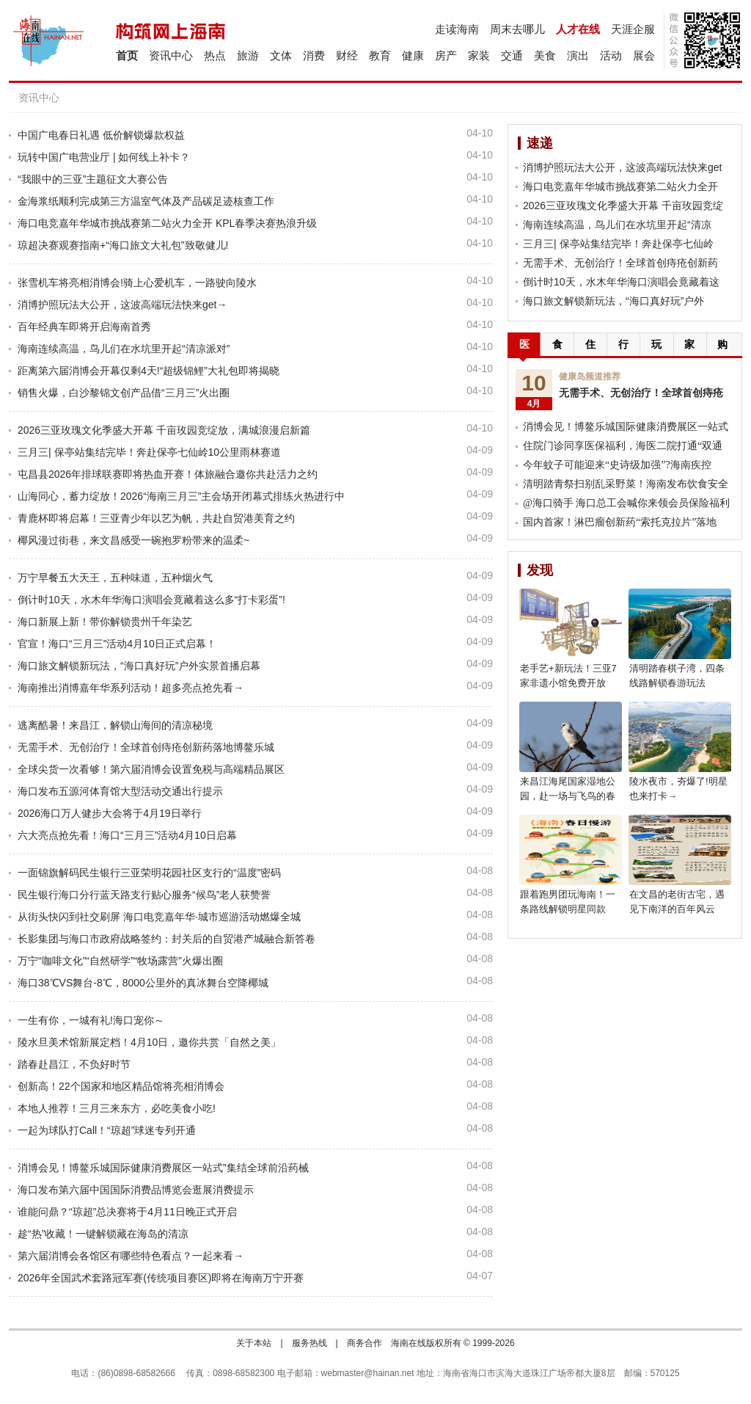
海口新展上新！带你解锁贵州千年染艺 (105, 622)
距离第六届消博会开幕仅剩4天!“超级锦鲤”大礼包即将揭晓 (148, 371)
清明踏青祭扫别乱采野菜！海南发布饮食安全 (625, 484)
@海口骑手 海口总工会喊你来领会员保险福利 (626, 503)
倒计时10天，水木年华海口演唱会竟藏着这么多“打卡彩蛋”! (151, 599)
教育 (380, 55)
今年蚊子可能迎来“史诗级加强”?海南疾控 (617, 464)
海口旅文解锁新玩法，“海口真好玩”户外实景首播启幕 (139, 666)
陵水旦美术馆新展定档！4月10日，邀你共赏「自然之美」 (149, 1042)
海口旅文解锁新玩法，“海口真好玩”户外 (613, 301)
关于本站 (253, 1343)
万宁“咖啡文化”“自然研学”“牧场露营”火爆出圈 (120, 961)
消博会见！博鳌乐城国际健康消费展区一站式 (625, 426)
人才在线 (578, 29)
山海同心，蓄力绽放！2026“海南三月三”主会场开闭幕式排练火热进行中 (181, 496)
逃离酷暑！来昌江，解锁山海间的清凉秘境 (115, 725)
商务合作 (364, 1343)
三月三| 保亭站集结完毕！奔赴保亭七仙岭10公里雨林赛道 (149, 452)
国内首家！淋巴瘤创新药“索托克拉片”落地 (620, 522)
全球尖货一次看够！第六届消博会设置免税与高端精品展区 (151, 769)
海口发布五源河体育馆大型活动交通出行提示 (120, 791)
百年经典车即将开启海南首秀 (84, 326)
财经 (347, 55)
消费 (314, 55)
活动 (611, 55)
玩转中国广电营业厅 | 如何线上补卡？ (104, 157)
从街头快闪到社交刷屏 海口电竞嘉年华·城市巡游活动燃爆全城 (159, 917)
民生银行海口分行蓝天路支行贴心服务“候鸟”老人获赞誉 (144, 895)
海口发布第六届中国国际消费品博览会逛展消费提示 (136, 1190)
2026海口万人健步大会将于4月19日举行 (110, 813)
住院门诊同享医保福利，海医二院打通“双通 (622, 445)
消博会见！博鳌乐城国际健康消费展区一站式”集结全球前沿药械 (163, 1168)
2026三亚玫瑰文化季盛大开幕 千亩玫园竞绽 (623, 205)
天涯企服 (633, 29)
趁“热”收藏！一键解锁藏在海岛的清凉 (103, 1234)
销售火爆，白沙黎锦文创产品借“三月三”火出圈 (124, 393)
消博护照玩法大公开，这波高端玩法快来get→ (122, 304)
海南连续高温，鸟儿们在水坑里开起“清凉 (617, 224)
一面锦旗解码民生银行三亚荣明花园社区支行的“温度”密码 (149, 873)
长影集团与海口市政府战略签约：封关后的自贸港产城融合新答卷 (166, 939)
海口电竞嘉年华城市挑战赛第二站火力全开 (620, 186)
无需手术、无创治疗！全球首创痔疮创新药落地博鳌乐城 (146, 747)
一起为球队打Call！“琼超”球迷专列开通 (107, 1130)
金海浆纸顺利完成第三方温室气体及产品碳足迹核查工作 (146, 201)
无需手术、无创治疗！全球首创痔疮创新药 (620, 263)
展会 (644, 55)
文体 (281, 55)
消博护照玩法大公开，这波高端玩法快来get (622, 167)
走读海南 (457, 29)
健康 (413, 55)
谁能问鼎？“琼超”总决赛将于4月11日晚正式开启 (127, 1212)
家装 (479, 55)
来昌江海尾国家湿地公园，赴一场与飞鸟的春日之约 (567, 796)
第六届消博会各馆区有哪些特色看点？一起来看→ (130, 1256)
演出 (578, 55)
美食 (545, 55)
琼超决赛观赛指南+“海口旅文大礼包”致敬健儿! (123, 245)
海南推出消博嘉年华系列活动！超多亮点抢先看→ (130, 688)
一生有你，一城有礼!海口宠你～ (91, 1020)
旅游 (248, 55)
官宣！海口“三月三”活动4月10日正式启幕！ (117, 644)
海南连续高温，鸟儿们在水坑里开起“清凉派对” (124, 348)
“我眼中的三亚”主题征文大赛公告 (93, 179)
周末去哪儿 (517, 29)
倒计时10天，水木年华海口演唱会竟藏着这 (621, 282)
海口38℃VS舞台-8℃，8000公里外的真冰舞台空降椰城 (143, 983)
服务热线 (309, 1343)
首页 (127, 55)
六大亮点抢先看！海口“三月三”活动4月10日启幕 (127, 835)
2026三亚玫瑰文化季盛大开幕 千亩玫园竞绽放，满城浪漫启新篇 (164, 430)
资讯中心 (171, 55)
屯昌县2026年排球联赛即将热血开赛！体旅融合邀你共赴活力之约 (168, 474)
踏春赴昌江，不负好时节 (74, 1064)
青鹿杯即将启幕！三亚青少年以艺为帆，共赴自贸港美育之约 (156, 518)
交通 (512, 55)
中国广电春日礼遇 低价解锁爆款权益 (101, 135)
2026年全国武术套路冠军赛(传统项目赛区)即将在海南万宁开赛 (161, 1278)
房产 (446, 55)
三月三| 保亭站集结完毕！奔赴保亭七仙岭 (618, 244)
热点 (215, 55)
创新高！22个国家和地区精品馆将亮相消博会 (121, 1086)
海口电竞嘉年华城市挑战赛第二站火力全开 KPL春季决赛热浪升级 (167, 223)
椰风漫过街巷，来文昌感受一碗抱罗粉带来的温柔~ (133, 540)
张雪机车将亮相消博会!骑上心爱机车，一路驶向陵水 (137, 282)
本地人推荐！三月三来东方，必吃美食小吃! (117, 1108)
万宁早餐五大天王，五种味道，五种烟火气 (115, 577)
